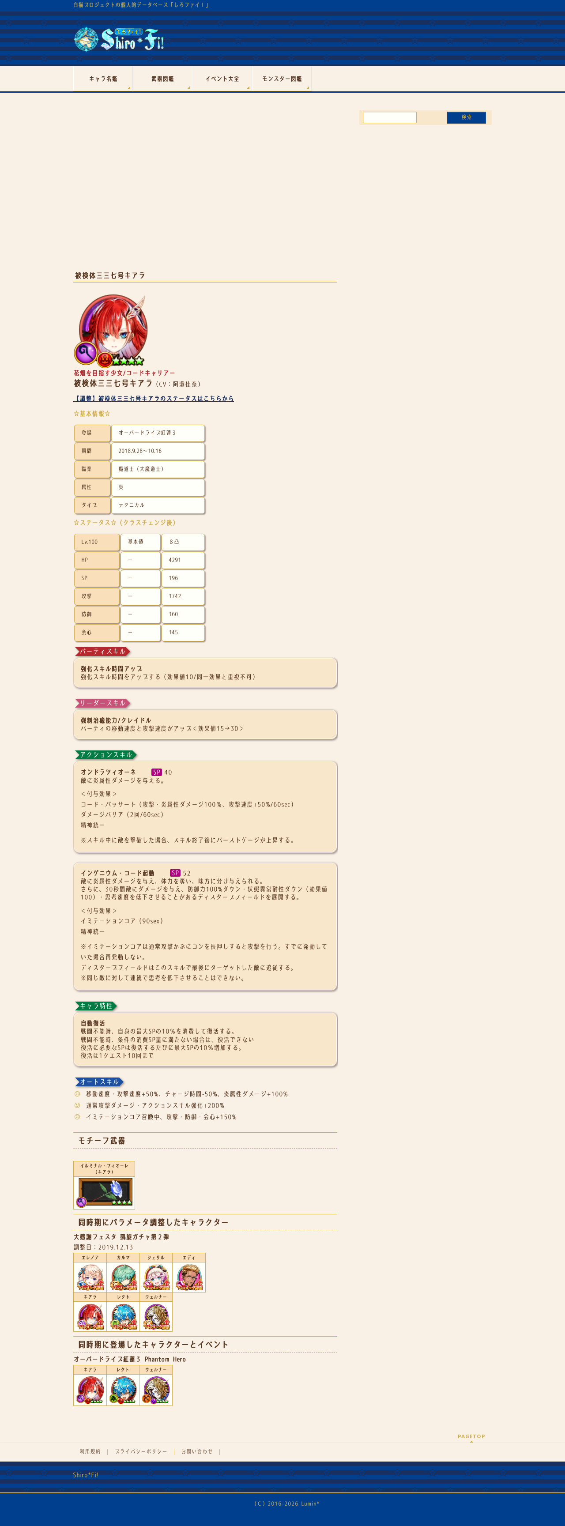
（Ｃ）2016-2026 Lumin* (285, 1504)
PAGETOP (472, 1436)
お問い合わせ (197, 1451)
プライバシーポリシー (140, 1451)
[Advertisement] (205, 193)
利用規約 (90, 1451)
